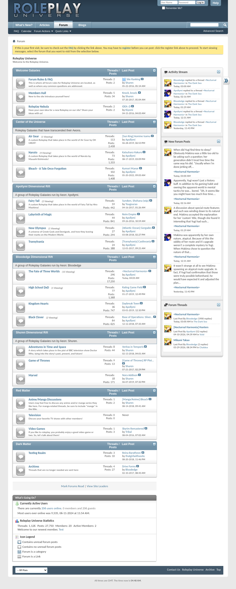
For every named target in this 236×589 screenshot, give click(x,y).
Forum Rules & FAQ (41, 79)
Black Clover (36, 317)
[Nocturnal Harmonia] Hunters (191, 327)
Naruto (33, 152)
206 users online (51, 508)
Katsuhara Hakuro (132, 152)
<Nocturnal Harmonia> (135, 271)
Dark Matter (23, 444)
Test (61, 529)
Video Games (37, 428)
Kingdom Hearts (38, 303)
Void (202, 334)
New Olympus (37, 228)
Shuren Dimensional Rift (32, 332)
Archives (34, 466)
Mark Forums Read (72, 486)
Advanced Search (213, 30)
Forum (63, 25)
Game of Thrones (39, 360)
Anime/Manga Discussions (45, 399)
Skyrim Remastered (133, 428)
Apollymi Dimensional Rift (33, 186)
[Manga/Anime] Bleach (135, 399)
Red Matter (23, 390)
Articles (44, 25)
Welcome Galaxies (28, 70)
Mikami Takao (181, 340)
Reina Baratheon (131, 452)
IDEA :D (126, 106)
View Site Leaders (97, 486)
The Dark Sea (194, 83)
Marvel (33, 375)
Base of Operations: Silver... (137, 317)
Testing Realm (37, 453)
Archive (210, 569)
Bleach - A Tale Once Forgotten (47, 168)
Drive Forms (129, 466)
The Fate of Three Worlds (44, 271)
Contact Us (173, 569)
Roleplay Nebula (39, 106)
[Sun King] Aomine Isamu (136, 136)
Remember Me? (172, 8)
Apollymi (178, 90)
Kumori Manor (130, 168)
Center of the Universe (30, 122)
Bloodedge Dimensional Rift (34, 257)
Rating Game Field (132, 287)
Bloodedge (179, 80)
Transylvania (36, 241)
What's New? (23, 25)
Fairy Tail (34, 201)
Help (216, 3)
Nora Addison (129, 375)
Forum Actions (42, 31)
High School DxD (39, 287)
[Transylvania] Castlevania (136, 241)
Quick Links (61, 31)
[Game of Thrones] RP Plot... (138, 360)
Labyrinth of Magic (40, 214)
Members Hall (37, 93)
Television (35, 415)
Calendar (26, 31)
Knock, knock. (130, 92)
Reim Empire (129, 214)
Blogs (82, 25)
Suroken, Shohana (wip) (135, 200)
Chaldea (204, 347)
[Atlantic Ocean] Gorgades (136, 228)
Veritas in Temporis (133, 346)
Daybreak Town (130, 303)
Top (218, 569)
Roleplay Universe (193, 569)
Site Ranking (133, 79)
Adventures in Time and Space (47, 347)
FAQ (16, 31)
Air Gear (34, 136)
